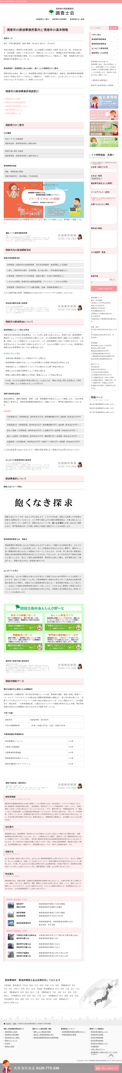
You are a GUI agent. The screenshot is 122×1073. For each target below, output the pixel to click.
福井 (5, 992)
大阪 (54, 992)
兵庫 (75, 992)
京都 (59, 992)
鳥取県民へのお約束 (100, 53)
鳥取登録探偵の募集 (69, 1035)
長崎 (22, 999)
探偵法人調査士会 (11, 1003)
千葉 (5, 989)
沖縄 (55, 999)
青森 (31, 985)
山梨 (67, 989)
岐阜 (32, 992)
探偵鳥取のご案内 (42, 19)
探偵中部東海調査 (97, 1037)
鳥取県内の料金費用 (59, 19)
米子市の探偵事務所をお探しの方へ (102, 412)
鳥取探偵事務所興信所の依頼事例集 (46, 1037)
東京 (73, 985)
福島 (57, 985)
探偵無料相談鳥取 (99, 39)
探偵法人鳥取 (9, 1046)
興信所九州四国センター (99, 1043)
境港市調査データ (13, 113)
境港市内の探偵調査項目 (16, 102)
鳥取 (92, 85)
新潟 (57, 989)
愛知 (27, 992)
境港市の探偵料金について (17, 106)
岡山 (34, 996)
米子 (96, 85)
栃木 (28, 989)
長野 (62, 989)
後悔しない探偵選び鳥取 (42, 1032)
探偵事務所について (14, 110)
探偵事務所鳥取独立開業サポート (74, 1032)
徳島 (71, 996)
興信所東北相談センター (99, 1032)
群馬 (23, 989)
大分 (32, 999)
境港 (103, 85)
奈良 (64, 992)
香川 (61, 996)
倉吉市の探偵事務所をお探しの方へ (102, 404)
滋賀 (69, 992)
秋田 (41, 985)
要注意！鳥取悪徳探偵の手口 (44, 1035)
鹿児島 (49, 999)
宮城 (47, 985)
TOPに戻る (96, 35)
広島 (39, 996)
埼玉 (10, 989)
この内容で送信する (104, 289)
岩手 (36, 985)
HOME (8, 1023)
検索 (114, 28)
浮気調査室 (95, 1046)
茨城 (33, 989)
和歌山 (6, 996)
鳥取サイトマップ (11, 1040)
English (7, 1043)
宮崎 (43, 999)
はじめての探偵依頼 (100, 48)
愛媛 (66, 996)
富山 (72, 989)
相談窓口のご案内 (13, 99)
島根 (29, 996)
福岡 (17, 999)
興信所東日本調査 (97, 1035)
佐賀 (27, 999)
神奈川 (17, 989)
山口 (44, 996)
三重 (37, 992)
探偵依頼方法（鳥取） (78, 19)
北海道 (25, 985)
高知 (76, 996)
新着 (14, 1023)
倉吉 (99, 85)
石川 (78, 989)
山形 (52, 985)
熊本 (37, 999)
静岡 (22, 992)
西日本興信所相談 (97, 1040)
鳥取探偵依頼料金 (99, 44)
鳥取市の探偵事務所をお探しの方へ (102, 408)
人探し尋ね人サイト (98, 1049)
